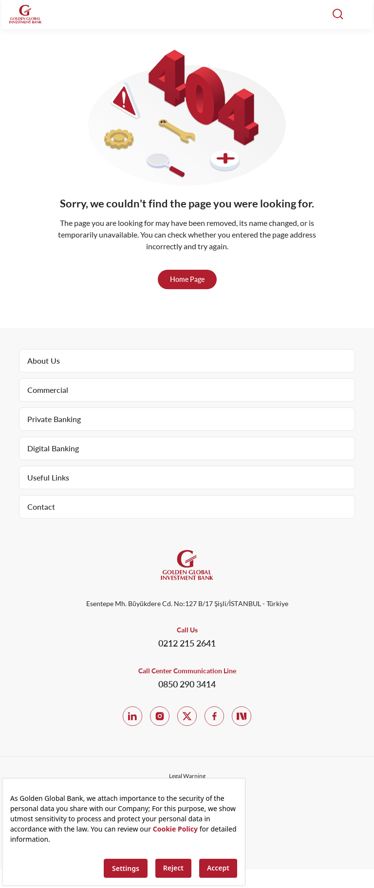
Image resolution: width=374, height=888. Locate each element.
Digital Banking (53, 448)
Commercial (47, 389)
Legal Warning (187, 775)
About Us (43, 360)
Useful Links (48, 477)
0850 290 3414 (187, 684)
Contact (41, 506)
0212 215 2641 (187, 643)
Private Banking (54, 419)
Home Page (187, 279)
